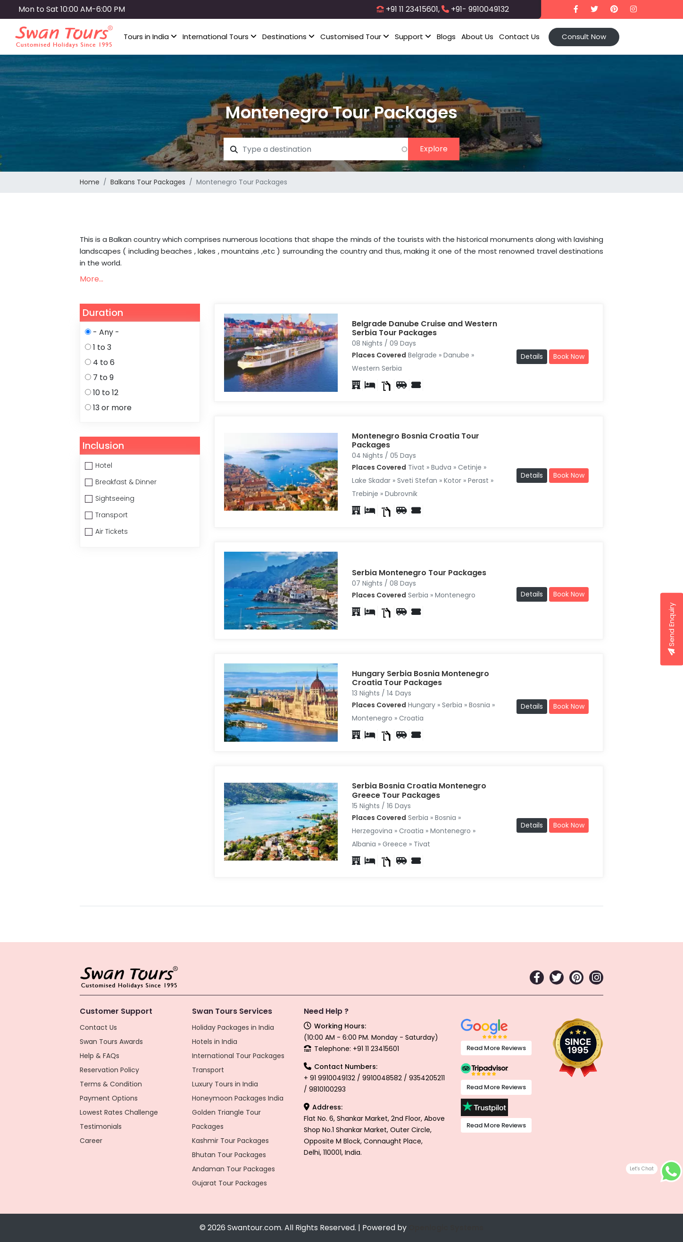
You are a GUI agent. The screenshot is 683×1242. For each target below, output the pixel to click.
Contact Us (519, 36)
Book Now (568, 356)
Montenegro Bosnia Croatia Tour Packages (415, 440)
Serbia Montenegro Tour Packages (419, 572)
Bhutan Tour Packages (229, 1154)
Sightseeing (114, 498)
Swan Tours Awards (111, 1041)
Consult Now (584, 36)
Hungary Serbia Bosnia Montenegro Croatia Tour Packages (420, 678)
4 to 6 (104, 362)
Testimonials (101, 1126)
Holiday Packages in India (233, 1027)
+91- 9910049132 (480, 9)
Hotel (103, 465)
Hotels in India (214, 1041)
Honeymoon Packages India (237, 1098)
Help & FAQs (99, 1055)
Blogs (446, 36)
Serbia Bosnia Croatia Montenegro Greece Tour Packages (419, 790)
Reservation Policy (109, 1070)
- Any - (106, 332)
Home (90, 182)
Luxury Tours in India (225, 1084)
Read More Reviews (496, 1047)
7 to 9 (103, 377)
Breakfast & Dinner (126, 482)
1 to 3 (102, 347)
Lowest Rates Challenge (119, 1112)
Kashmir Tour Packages (230, 1140)
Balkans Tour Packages (147, 182)
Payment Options (109, 1098)
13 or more (112, 407)
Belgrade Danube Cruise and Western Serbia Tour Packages (424, 328)
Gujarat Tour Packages (229, 1183)
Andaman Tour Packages (233, 1169)
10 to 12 (105, 392)
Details (532, 356)
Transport (111, 515)
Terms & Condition (111, 1084)
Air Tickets (111, 531)
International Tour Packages (238, 1055)
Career (91, 1140)
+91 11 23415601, (413, 9)
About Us (477, 36)
